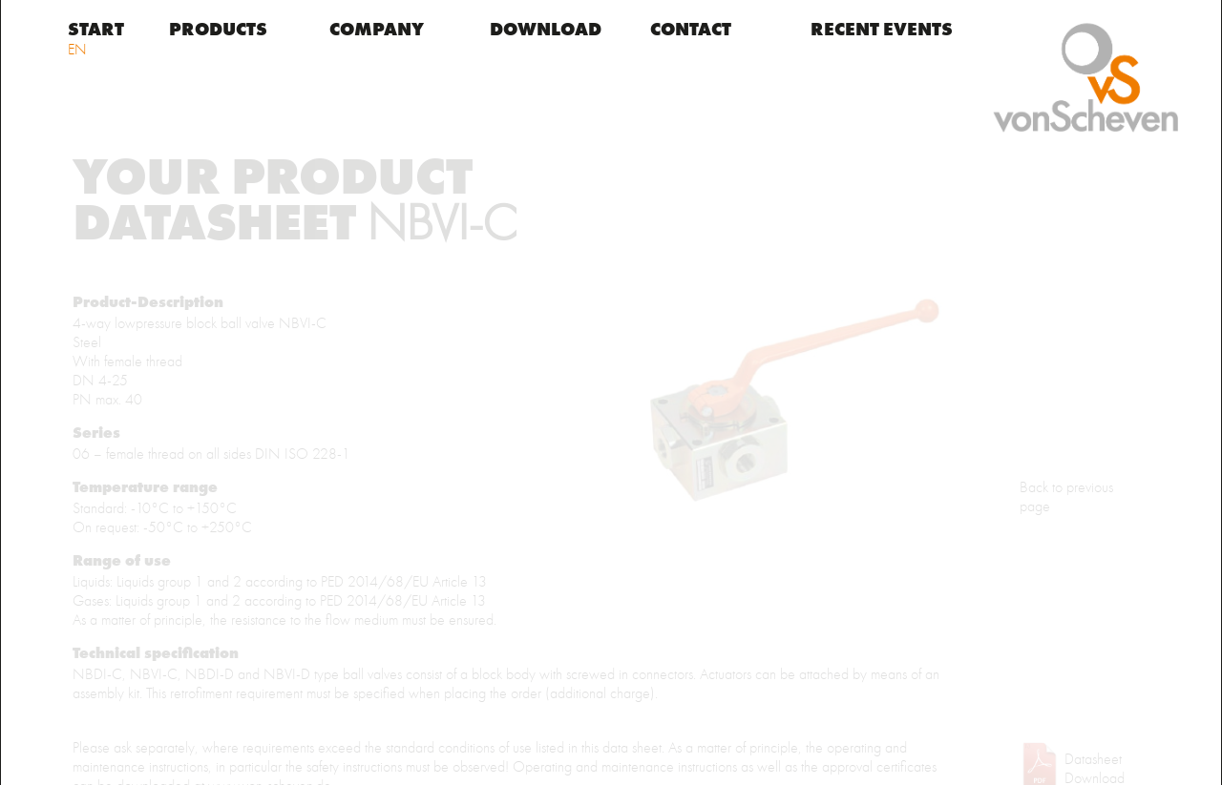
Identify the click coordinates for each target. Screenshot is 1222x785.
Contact (690, 30)
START (96, 30)
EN (77, 50)
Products (218, 30)
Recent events (882, 30)
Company (376, 30)
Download (545, 30)
